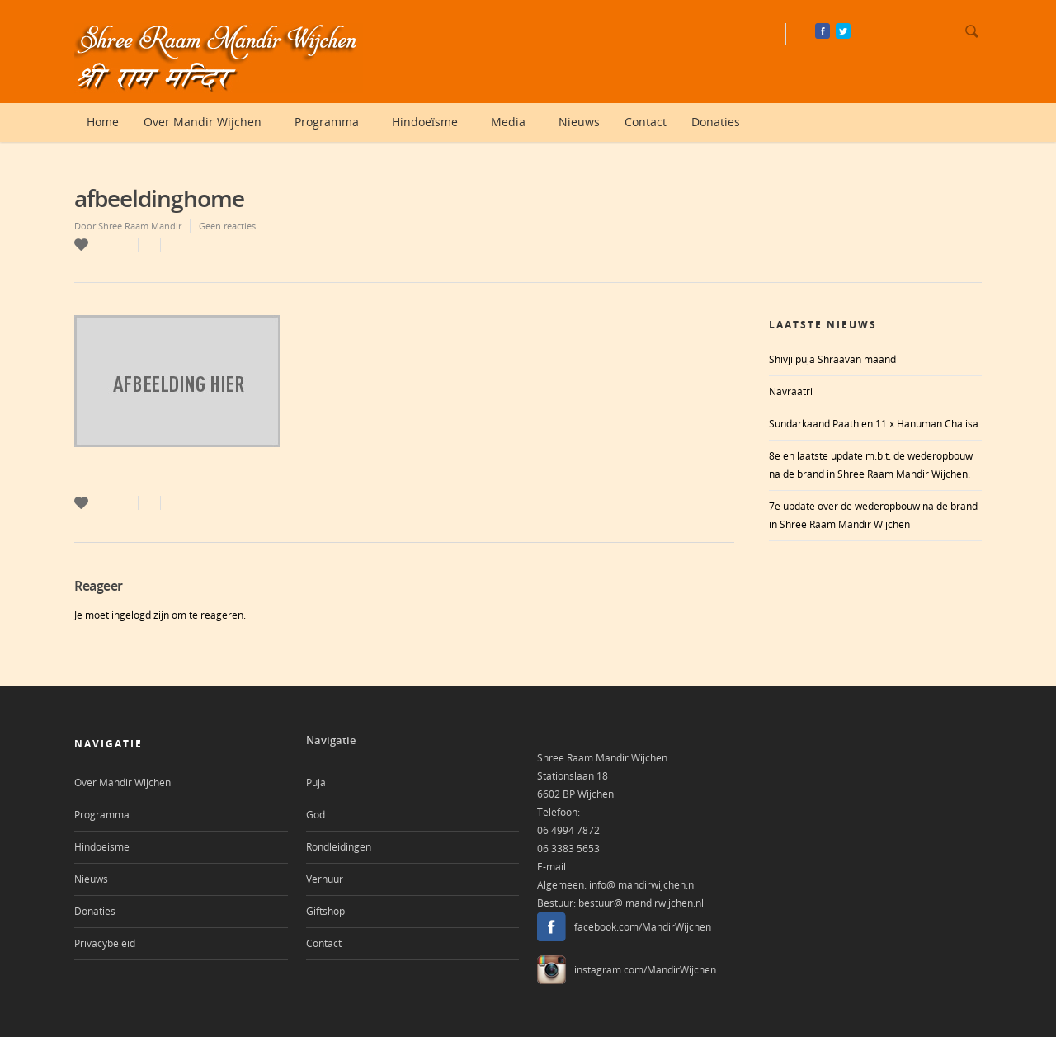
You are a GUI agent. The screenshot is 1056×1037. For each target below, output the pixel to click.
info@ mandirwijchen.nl (642, 885)
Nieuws (579, 122)
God (315, 815)
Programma (333, 122)
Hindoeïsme (431, 122)
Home (103, 122)
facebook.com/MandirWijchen (642, 927)
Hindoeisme (102, 847)
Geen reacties (227, 225)
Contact (646, 122)
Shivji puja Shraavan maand (832, 359)
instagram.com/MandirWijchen (645, 970)
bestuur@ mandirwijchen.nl (641, 903)
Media (515, 122)
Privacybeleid (104, 943)
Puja (316, 782)
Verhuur (324, 879)
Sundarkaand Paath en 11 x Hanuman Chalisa (873, 424)
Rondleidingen (338, 847)
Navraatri (791, 391)
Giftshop (325, 911)
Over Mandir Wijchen (209, 122)
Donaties (715, 122)
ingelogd (131, 615)
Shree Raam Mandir (140, 225)
